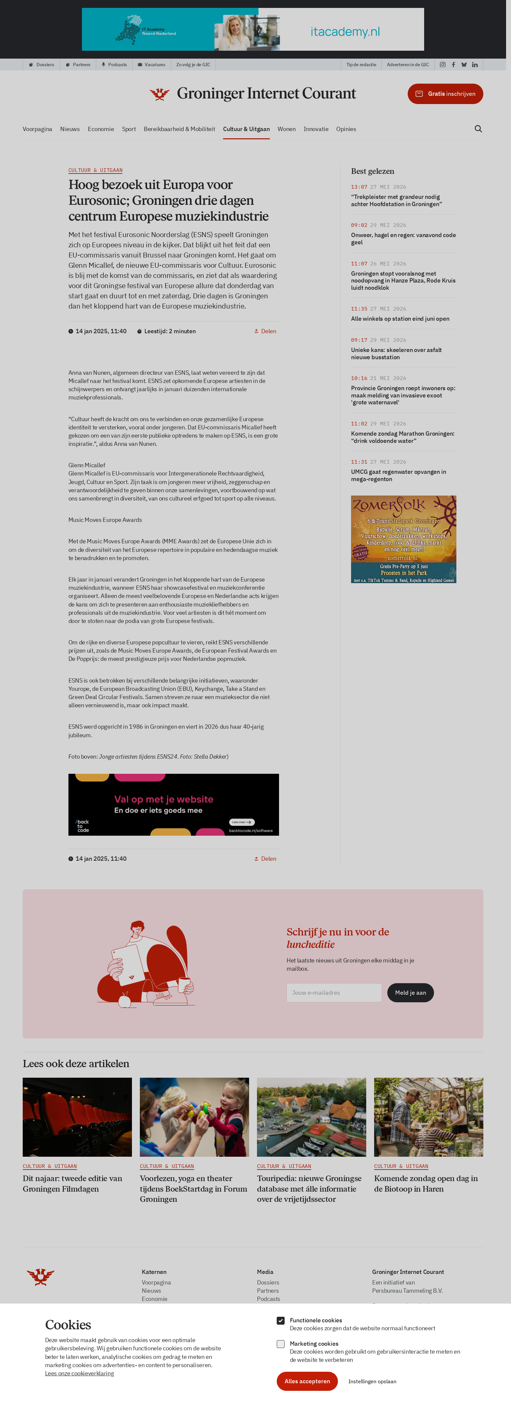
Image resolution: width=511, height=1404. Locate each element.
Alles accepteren (307, 1381)
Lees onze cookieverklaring (79, 1373)
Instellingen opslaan (372, 1381)
